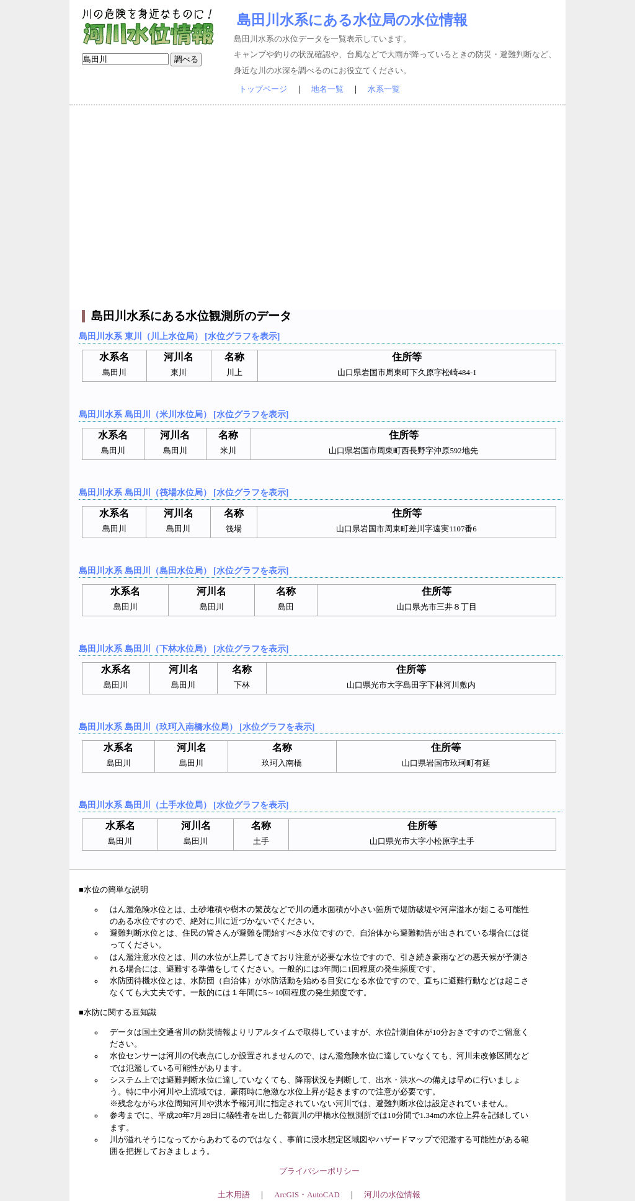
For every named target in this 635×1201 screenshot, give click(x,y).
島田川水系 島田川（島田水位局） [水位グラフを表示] (183, 570)
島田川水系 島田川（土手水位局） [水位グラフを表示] (183, 805)
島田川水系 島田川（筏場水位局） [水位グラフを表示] (183, 492)
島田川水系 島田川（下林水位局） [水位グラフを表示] (183, 649)
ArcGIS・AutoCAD (306, 1194)
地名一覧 (327, 89)
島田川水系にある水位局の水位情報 (352, 20)
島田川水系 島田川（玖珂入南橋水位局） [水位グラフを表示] (196, 727)
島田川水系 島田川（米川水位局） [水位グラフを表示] (183, 414)
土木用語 (234, 1194)
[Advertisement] (317, 208)
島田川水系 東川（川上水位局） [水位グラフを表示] (179, 336)
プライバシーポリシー (319, 1171)
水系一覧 (384, 89)
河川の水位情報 (392, 1194)
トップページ (263, 89)
